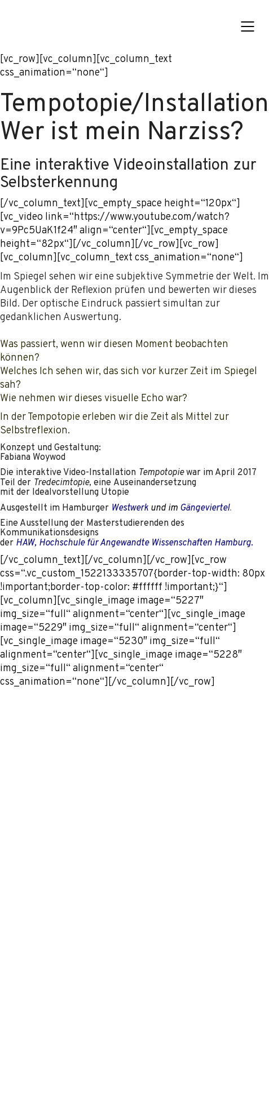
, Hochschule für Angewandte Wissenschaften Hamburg (133, 544)
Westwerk (129, 509)
